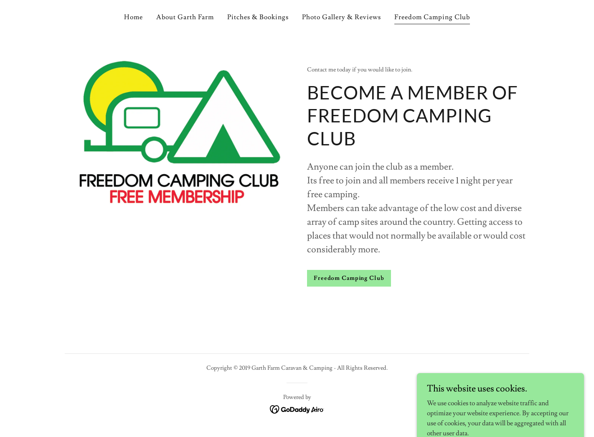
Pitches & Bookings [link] (258, 17)
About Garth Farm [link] (185, 17)
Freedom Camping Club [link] (432, 17)
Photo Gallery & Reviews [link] (341, 17)
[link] (297, 408)
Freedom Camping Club (349, 278)
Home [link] (133, 17)
